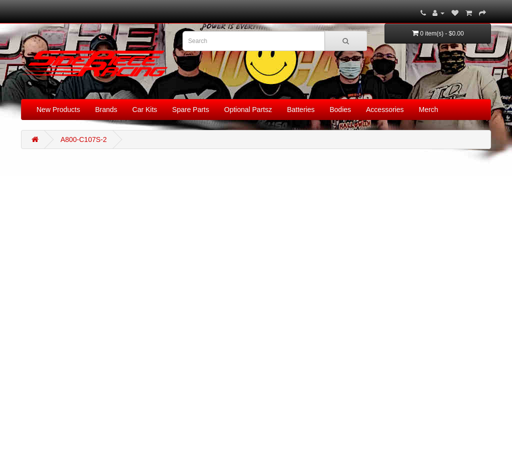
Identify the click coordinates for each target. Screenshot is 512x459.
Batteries (300, 110)
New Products (58, 110)
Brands (106, 110)
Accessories (385, 110)
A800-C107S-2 (83, 140)
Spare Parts (190, 110)
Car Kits (145, 110)
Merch (428, 110)
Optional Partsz (248, 110)
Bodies (340, 110)
